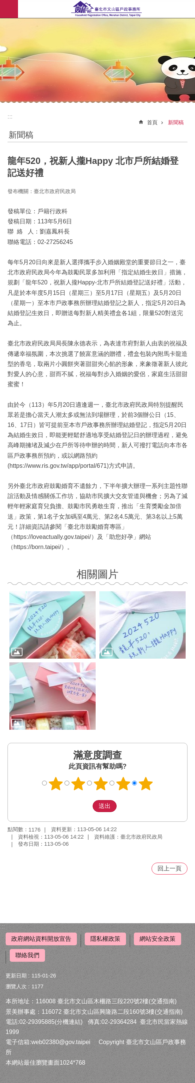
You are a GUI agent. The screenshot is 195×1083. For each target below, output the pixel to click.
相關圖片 (97, 574)
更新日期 (16, 976)
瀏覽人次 (16, 986)
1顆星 (56, 784)
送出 (85, 806)
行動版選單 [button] (9, 9)
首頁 (152, 122)
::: (2, 926)
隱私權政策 (105, 939)
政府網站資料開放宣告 (41, 939)
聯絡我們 (27, 955)
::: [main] (10, 116)
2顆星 (78, 784)
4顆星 (123, 784)
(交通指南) (162, 1001)
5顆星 (146, 784)
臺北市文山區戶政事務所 (106, 9)
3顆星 (101, 784)
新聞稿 (176, 122)
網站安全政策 (158, 939)
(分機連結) (69, 1022)
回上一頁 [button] (170, 868)
